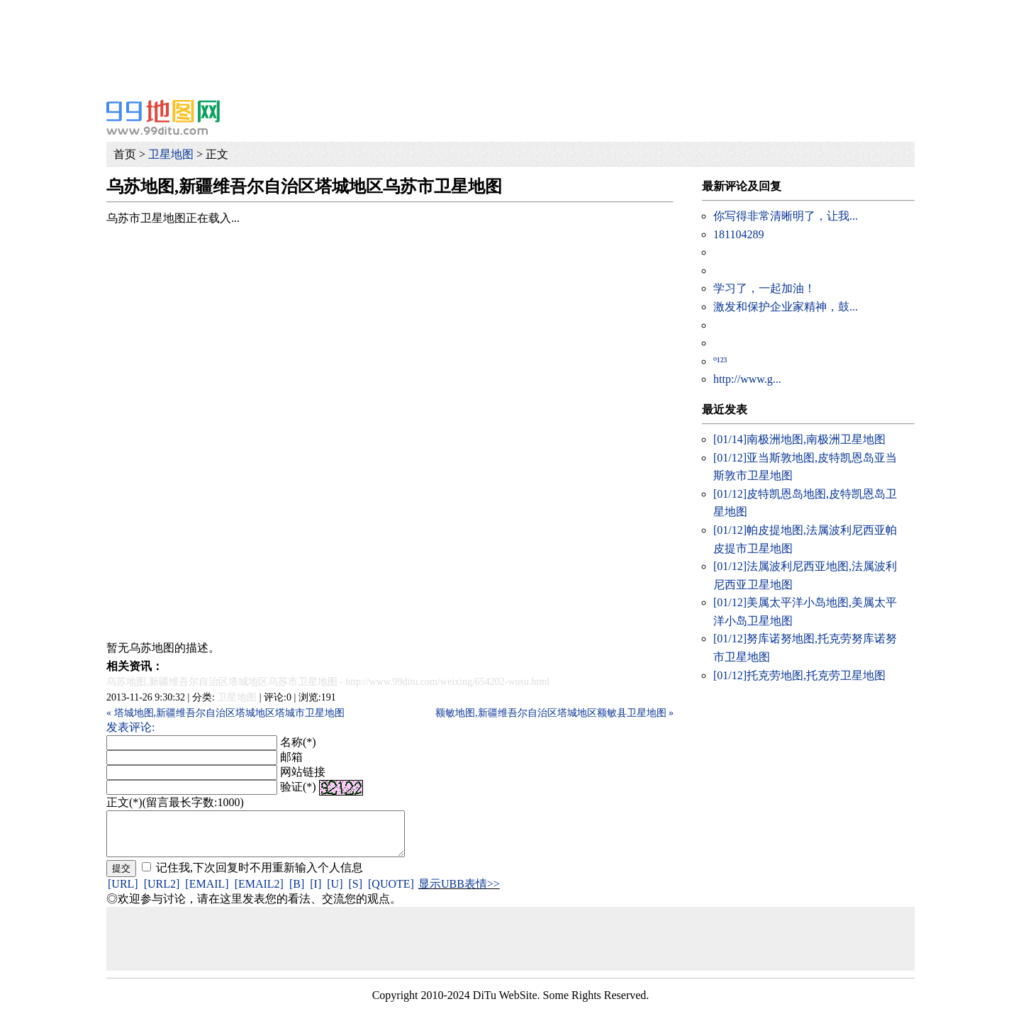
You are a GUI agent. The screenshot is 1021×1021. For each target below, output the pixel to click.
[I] (315, 892)
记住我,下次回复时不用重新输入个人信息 (259, 876)
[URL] (123, 892)
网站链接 (302, 772)
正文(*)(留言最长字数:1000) (175, 802)
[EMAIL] (206, 892)
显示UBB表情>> (459, 892)
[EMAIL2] (259, 892)
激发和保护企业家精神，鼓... (785, 307)
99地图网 (163, 117)
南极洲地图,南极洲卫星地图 (799, 439)
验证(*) (298, 787)
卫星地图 (171, 154)
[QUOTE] (391, 892)
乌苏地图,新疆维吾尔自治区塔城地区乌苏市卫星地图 (221, 681)
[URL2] (162, 892)
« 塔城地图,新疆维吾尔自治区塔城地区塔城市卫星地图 (225, 713)
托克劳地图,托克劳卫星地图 (799, 675)
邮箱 (291, 757)
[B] (296, 892)
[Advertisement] (425, 32)
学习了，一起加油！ (764, 288)
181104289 (738, 234)
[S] (355, 892)
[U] (334, 892)
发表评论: (130, 727)
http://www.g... (747, 379)
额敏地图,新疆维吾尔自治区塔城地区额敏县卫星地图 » (554, 713)
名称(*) (298, 742)
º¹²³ (720, 361)
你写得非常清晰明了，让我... (785, 216)
